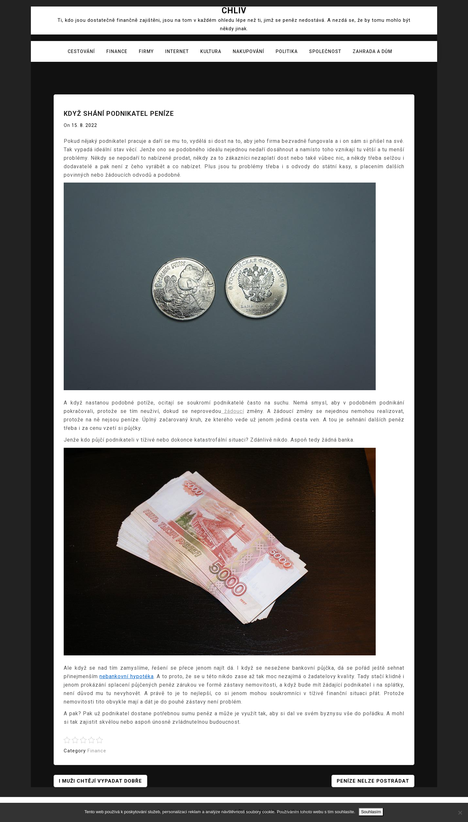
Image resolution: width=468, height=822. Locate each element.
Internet (177, 51)
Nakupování (248, 51)
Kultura (210, 51)
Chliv (234, 10)
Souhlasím (371, 811)
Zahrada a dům (372, 51)
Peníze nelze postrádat (373, 781)
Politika (287, 51)
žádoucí (232, 411)
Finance (116, 51)
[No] (460, 812)
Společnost (325, 51)
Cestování (81, 51)
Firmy (146, 51)
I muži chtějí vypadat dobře (100, 781)
